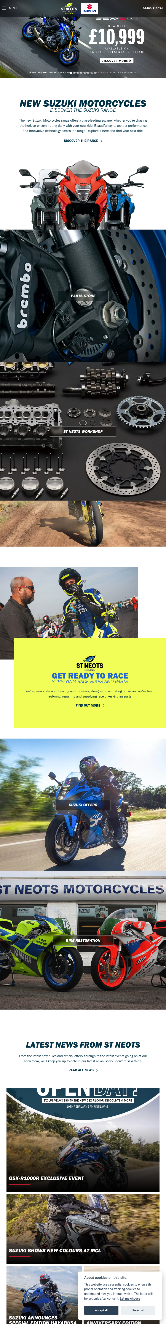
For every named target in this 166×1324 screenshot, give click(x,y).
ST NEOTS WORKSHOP (83, 431)
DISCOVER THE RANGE (81, 140)
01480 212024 (153, 8)
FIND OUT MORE (88, 705)
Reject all (138, 1310)
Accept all (101, 1310)
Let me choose (130, 1298)
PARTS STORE (83, 295)
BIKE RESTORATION (83, 940)
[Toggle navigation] (9, 8)
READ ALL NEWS (81, 1070)
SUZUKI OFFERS (83, 804)
